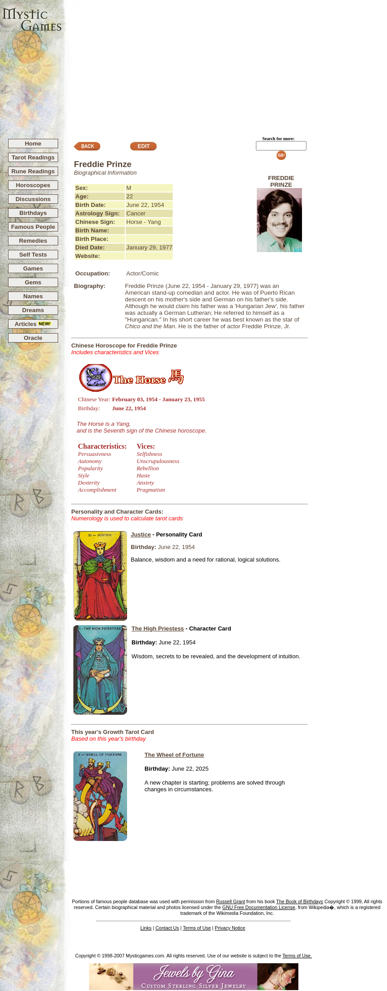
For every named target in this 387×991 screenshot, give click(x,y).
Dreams (33, 310)
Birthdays (33, 213)
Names (33, 296)
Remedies (33, 240)
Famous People (33, 226)
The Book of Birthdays (299, 901)
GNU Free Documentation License (258, 907)
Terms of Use (197, 928)
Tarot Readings (33, 157)
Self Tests (33, 254)
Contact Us (167, 928)
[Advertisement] (224, 65)
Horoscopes (33, 185)
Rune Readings (33, 171)
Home (33, 143)
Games (33, 268)
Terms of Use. (297, 955)
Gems (33, 282)
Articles (33, 324)
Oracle (33, 338)
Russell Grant (230, 901)
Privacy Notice (230, 928)
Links (146, 928)
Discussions (33, 199)
